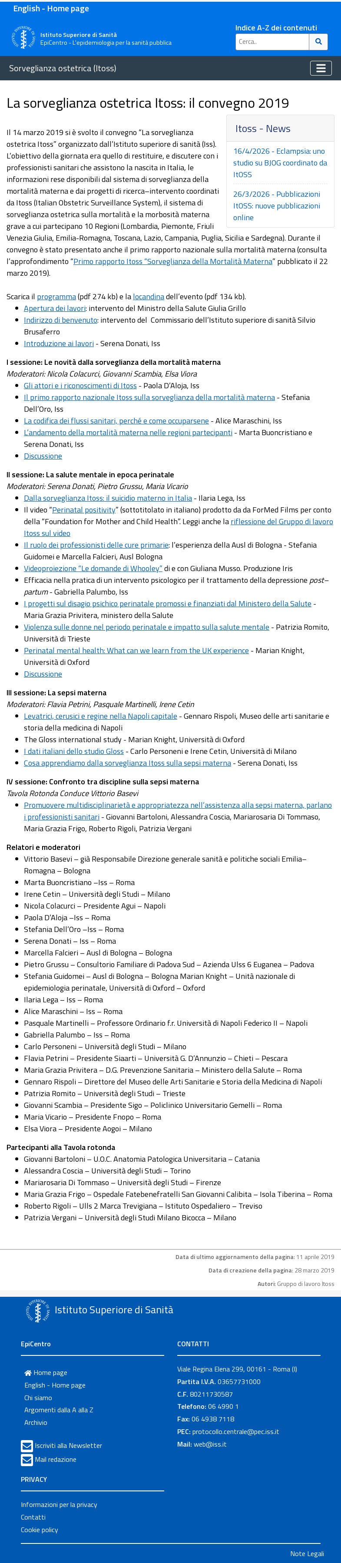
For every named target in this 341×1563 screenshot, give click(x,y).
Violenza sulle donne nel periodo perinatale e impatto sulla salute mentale (146, 627)
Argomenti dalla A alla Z (58, 1409)
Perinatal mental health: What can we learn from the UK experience (136, 650)
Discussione (43, 456)
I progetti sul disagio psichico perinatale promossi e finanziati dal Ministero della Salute (167, 603)
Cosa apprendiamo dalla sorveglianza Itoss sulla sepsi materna (127, 763)
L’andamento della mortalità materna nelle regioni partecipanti (128, 432)
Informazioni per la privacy (59, 1504)
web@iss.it (210, 1444)
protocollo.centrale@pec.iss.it (235, 1431)
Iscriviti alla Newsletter (68, 1445)
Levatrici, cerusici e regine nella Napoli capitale (100, 716)
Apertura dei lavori (55, 308)
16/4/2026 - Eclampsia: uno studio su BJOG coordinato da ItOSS (280, 162)
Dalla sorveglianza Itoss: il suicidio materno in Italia (108, 498)
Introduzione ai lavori (59, 343)
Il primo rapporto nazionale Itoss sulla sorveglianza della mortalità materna (149, 397)
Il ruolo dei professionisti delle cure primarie (96, 545)
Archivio (35, 1422)
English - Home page (51, 8)
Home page (45, 1372)
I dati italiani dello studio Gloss (74, 751)
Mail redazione (55, 1459)
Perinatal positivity (84, 509)
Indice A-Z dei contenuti (276, 27)
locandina (148, 296)
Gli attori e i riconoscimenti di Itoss (80, 385)
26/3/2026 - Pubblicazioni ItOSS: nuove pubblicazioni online (276, 205)
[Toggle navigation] (321, 68)
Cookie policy (39, 1529)
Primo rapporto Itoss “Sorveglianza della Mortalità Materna (172, 261)
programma (56, 296)
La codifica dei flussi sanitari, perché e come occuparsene (116, 420)
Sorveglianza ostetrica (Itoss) (62, 68)
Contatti (33, 1517)
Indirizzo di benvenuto (60, 320)
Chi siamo (38, 1397)
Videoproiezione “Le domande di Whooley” (93, 568)
